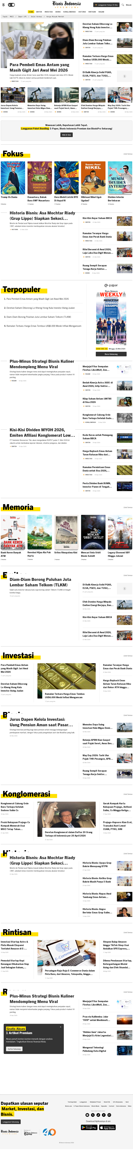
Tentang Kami (72, 1133)
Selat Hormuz (36, 17)
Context (111, 1137)
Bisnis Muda (95, 1137)
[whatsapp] (109, 1146)
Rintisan (92, 12)
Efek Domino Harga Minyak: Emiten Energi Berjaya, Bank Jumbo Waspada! (93, 108)
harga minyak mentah (55, 17)
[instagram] (87, 1146)
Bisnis (58, 12)
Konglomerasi (69, 12)
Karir (127, 1133)
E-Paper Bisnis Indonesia (82, 1137)
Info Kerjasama (118, 1133)
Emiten (13, 502)
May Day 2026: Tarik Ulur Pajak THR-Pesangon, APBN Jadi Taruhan (119, 108)
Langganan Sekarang (11, 1153)
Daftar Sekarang (14, 1049)
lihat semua (128, 155)
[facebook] (104, 1146)
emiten (39, 12)
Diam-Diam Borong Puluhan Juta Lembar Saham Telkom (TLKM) (39, 321)
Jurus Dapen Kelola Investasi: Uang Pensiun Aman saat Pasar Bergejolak (11, 108)
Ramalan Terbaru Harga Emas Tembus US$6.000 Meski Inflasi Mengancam (44, 330)
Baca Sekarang (111, 359)
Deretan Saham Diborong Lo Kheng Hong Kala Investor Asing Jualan (41, 312)
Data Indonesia (121, 1137)
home (31, 12)
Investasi (49, 12)
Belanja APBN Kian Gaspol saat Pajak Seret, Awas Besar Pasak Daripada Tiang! (66, 108)
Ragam (101, 12)
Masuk (129, 5)
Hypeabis (104, 1137)
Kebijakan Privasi (95, 1133)
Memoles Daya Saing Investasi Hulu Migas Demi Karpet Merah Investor (39, 108)
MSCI (12, 17)
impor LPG (22, 17)
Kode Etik (107, 1133)
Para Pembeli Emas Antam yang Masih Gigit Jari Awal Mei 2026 (38, 303)
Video (129, 1137)
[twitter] (93, 1146)
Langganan (83, 1133)
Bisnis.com (68, 1137)
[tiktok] (98, 1146)
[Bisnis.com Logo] (2, 5)
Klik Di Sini (66, 136)
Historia (82, 12)
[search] (123, 5)
